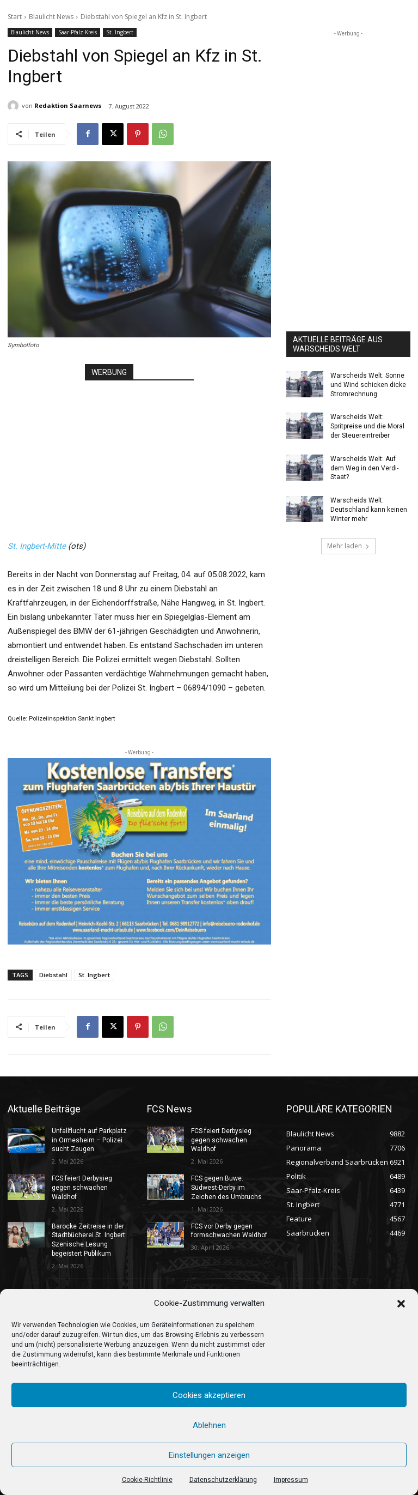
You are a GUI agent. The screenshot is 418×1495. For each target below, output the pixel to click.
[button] (401, 1303)
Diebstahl (53, 975)
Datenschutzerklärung (223, 1480)
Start (15, 16)
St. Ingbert (120, 32)
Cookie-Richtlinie (147, 1480)
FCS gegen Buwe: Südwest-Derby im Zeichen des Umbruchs (226, 1188)
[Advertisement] (139, 449)
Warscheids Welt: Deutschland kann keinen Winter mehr (368, 510)
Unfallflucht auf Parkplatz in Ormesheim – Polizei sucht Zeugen (89, 1140)
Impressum (291, 1480)
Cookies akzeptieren (209, 1395)
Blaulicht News (51, 16)
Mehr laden (348, 545)
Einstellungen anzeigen (209, 1455)
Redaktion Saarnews (67, 105)
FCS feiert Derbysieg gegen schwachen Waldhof (82, 1188)
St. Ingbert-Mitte (37, 546)
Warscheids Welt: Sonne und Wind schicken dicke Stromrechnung (368, 385)
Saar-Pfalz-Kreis (77, 32)
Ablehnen (209, 1425)
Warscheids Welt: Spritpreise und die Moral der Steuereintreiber (367, 426)
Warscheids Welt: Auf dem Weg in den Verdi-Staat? (364, 468)
